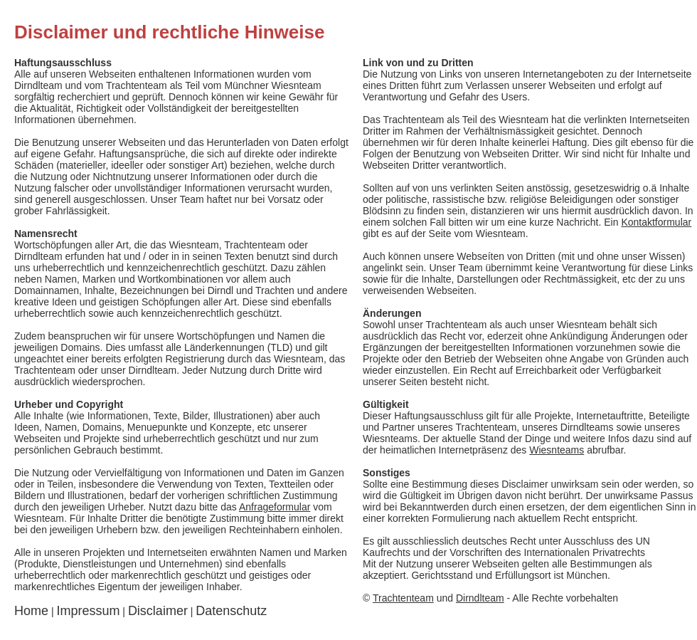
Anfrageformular (274, 507)
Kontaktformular (656, 222)
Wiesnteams (556, 450)
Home (31, 611)
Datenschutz (231, 611)
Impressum (87, 611)
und (438, 598)
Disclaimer (158, 611)
